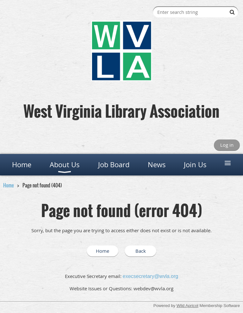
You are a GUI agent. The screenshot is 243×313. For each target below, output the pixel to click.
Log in (227, 145)
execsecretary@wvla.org (150, 276)
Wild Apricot (187, 305)
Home (8, 185)
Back (140, 251)
